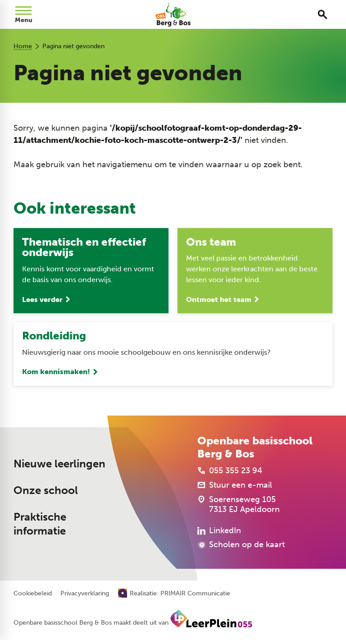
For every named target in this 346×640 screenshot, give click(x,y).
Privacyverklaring (84, 594)
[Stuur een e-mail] (234, 485)
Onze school (46, 491)
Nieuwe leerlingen (59, 464)
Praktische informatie (40, 524)
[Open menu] (23, 14)
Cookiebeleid (33, 594)
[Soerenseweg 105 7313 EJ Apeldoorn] (238, 504)
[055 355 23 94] (229, 470)
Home (23, 46)
